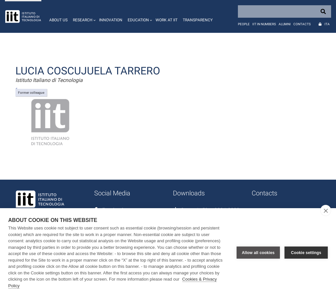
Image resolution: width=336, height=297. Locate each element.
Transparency (198, 20)
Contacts (302, 24)
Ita (327, 24)
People (244, 24)
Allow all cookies (258, 252)
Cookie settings (306, 252)
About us (58, 20)
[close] (325, 210)
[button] (83, 16)
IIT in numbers (264, 24)
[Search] (284, 11)
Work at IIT (167, 20)
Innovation (110, 20)
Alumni (285, 24)
